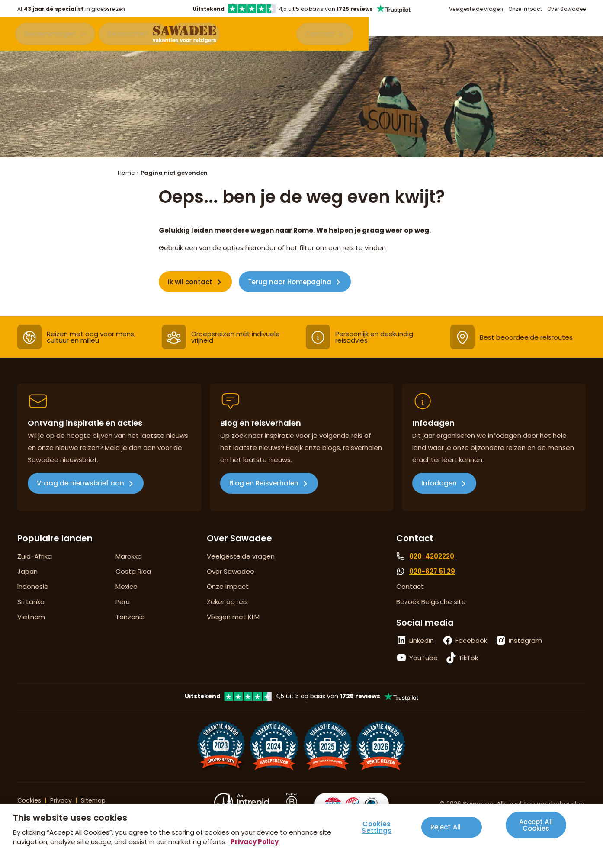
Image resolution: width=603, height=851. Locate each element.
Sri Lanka (31, 601)
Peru (122, 601)
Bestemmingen (52, 35)
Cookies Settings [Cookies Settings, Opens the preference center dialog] (376, 827)
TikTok (468, 657)
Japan (27, 571)
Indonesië (32, 586)
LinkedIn (421, 640)
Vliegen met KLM (233, 616)
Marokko (128, 556)
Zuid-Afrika (34, 556)
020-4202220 (431, 556)
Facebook (471, 640)
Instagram (525, 640)
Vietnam (31, 616)
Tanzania (130, 616)
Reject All (445, 827)
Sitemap (98, 800)
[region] (301, 827)
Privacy (63, 800)
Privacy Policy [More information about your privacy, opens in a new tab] (255, 841)
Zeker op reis (227, 601)
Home (126, 173)
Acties (192, 35)
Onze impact (525, 9)
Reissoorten (130, 35)
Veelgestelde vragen (476, 9)
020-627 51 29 (432, 571)
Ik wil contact (190, 281)
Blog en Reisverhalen (263, 483)
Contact (552, 35)
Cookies (30, 800)
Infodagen (439, 483)
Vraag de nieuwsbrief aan (80, 483)
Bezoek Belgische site (431, 601)
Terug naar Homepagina (289, 281)
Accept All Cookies (536, 824)
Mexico (126, 586)
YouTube (423, 657)
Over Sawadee (566, 9)
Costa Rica (133, 571)
